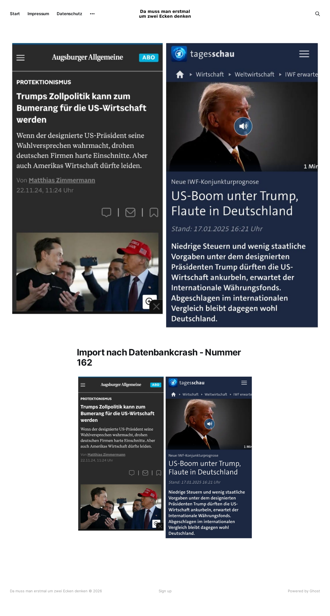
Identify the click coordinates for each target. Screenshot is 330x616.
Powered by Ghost (304, 591)
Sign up (165, 591)
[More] (92, 14)
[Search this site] (317, 14)
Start (15, 13)
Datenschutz (69, 13)
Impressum (38, 13)
